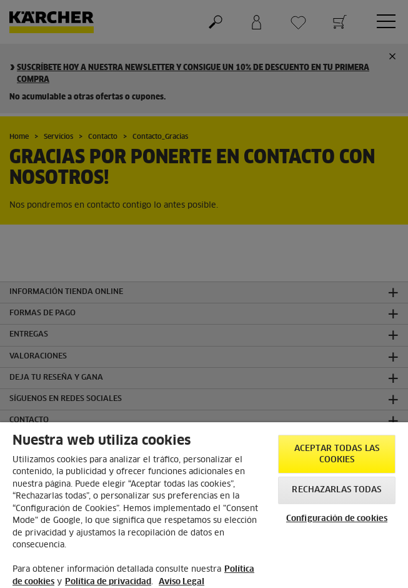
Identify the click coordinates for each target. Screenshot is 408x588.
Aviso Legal (181, 582)
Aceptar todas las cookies (336, 454)
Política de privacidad (108, 582)
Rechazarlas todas (336, 490)
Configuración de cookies (336, 519)
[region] (204, 505)
